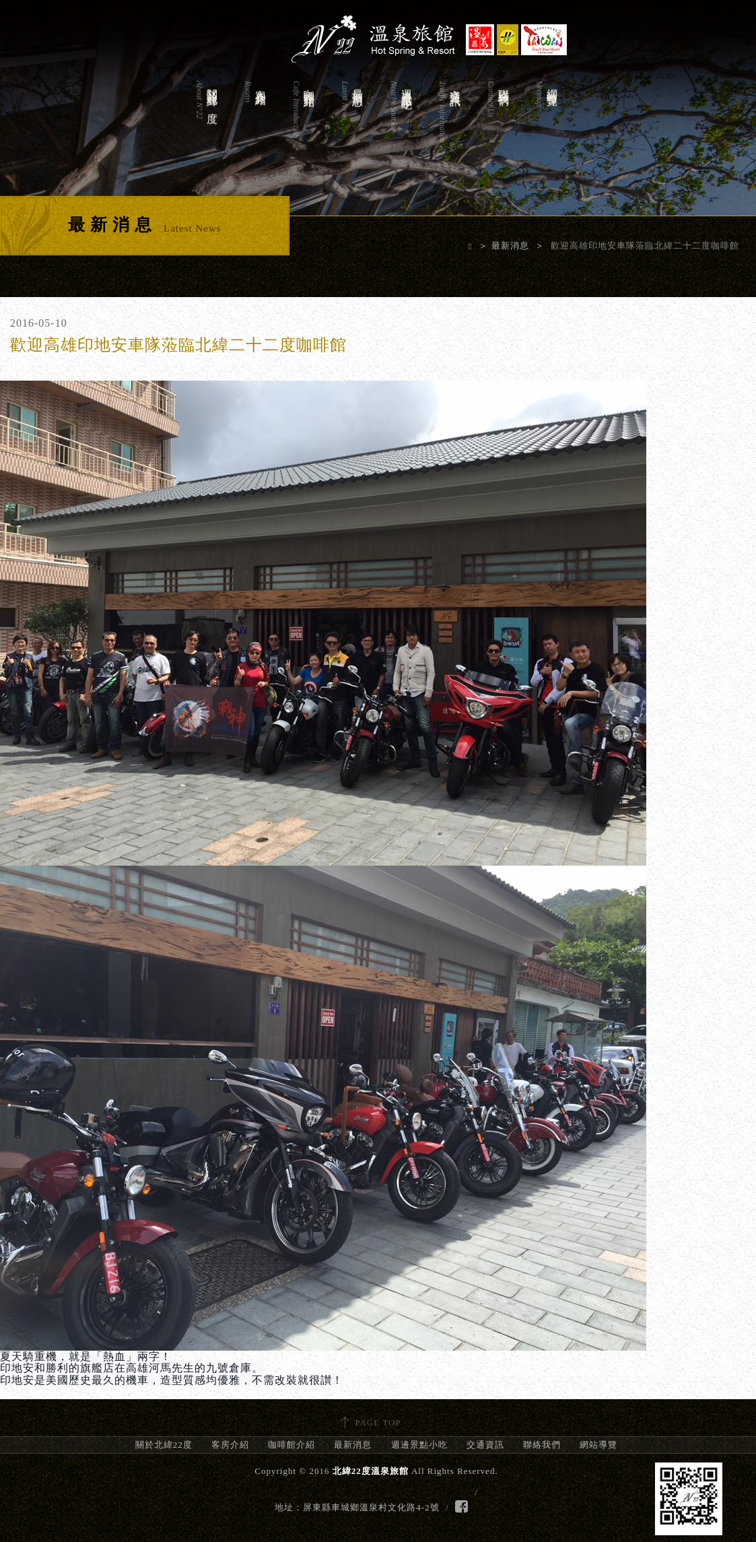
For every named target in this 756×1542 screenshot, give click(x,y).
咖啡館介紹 (303, 125)
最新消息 (351, 125)
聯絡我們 (497, 125)
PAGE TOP (378, 1422)
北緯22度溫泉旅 (378, 33)
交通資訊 (449, 125)
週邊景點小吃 (400, 125)
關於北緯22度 (206, 125)
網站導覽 (546, 125)
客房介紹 (254, 125)
